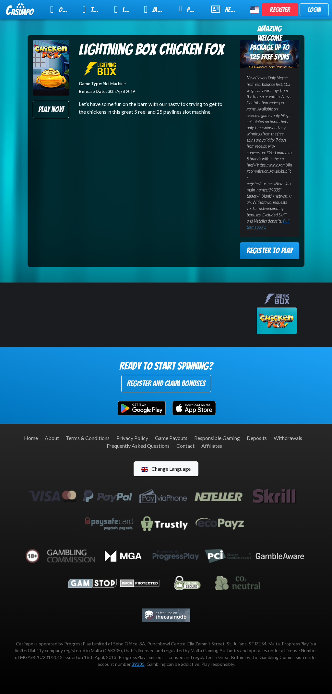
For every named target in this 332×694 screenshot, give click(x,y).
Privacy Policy (132, 438)
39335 (138, 664)
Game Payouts (171, 438)
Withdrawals (288, 438)
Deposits (257, 438)
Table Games (94, 9)
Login (314, 9)
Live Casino (125, 9)
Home (31, 438)
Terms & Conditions (88, 438)
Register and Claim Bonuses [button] (166, 383)
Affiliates (211, 446)
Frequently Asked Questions (138, 446)
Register (280, 9)
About (52, 438)
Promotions (191, 9)
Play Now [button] (51, 109)
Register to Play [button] (269, 251)
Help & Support (226, 9)
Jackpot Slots (157, 9)
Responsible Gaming (217, 438)
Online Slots (62, 9)
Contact (185, 446)
